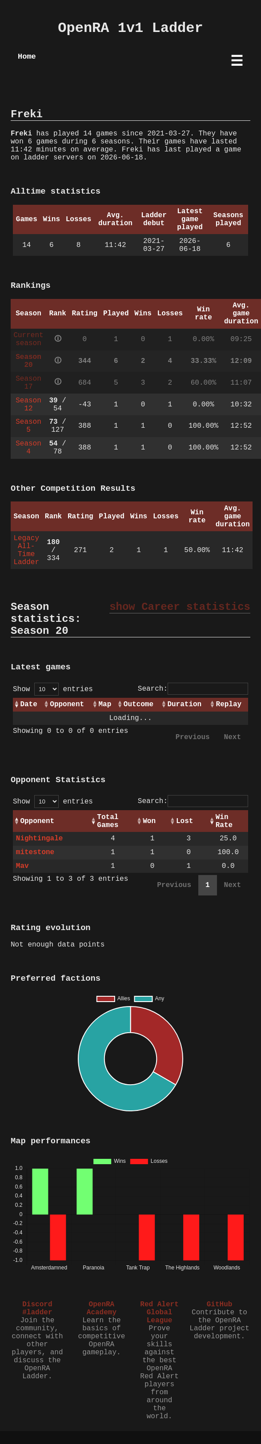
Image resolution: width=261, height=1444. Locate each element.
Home (27, 56)
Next (232, 737)
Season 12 (28, 405)
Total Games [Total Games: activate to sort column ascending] (107, 821)
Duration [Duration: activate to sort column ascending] (184, 704)
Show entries (53, 689)
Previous (193, 737)
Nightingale (39, 839)
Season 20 (28, 361)
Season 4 (28, 448)
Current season (28, 339)
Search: (193, 689)
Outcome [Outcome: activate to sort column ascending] (138, 704)
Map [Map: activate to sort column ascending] (104, 704)
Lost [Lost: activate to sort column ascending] (184, 821)
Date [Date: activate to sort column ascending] (28, 704)
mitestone (35, 852)
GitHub (220, 1305)
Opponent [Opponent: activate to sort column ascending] (67, 704)
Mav (22, 866)
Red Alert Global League (159, 1313)
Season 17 (28, 383)
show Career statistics (179, 607)
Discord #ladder (37, 1309)
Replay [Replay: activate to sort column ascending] (229, 704)
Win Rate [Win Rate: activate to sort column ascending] (224, 821)
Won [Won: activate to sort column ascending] (149, 821)
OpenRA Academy (101, 1309)
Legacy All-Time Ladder (26, 550)
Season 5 (28, 426)
